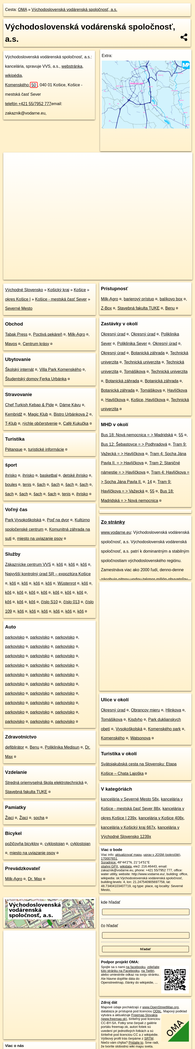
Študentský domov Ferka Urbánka (36, 379)
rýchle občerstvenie (40, 423)
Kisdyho (135, 719)
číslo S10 (49, 602)
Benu (34, 747)
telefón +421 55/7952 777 (28, 104)
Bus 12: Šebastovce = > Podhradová (134, 444)
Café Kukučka (76, 423)
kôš (60, 564)
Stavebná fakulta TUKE (26, 792)
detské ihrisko (75, 475)
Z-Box (106, 308)
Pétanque (14, 449)
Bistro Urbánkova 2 (71, 414)
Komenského (21, 85)
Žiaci (9, 818)
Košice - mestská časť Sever (61, 299)
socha (39, 818)
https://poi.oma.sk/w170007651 (170, 275)
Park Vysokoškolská (23, 520)
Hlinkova (173, 710)
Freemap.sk (132, 275)
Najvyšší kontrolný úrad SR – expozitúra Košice (48, 574)
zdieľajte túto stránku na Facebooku (130, 969)
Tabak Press (16, 334)
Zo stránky (113, 522)
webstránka (71, 66)
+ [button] (12, 161)
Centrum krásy (36, 344)
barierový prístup (139, 299)
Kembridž (13, 414)
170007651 (109, 858)
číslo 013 (71, 602)
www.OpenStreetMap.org (160, 1007)
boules (11, 484)
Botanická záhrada (148, 353)
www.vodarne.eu (116, 532)
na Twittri (147, 971)
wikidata (126, 866)
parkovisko (14, 637)
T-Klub (11, 423)
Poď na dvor (58, 520)
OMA (22, 9)
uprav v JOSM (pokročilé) (161, 855)
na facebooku (135, 967)
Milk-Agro (76, 334)
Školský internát (19, 369)
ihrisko (11, 475)
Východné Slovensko (24, 290)
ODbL (157, 1011)
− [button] (12, 169)
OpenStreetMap (106, 275)
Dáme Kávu (70, 405)
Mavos (11, 344)
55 (181, 435)
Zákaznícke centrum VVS (28, 564)
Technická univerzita (142, 362)
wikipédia (13, 75)
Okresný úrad (113, 334)
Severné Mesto (18, 308)
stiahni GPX (109, 866)
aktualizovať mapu (128, 855)
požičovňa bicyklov (22, 844)
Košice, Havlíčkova (148, 400)
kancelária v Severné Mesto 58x (130, 799)
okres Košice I (17, 299)
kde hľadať (111, 902)
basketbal (48, 475)
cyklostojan (55, 844)
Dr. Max (35, 879)
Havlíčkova (177, 390)
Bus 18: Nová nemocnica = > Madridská (137, 435)
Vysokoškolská (129, 729)
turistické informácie (46, 449)
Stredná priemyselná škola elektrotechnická (44, 782)
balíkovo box (171, 299)
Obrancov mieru (145, 710)
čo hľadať (109, 926)
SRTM (148, 1038)
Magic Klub (38, 414)
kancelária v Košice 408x (161, 818)
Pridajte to (135, 1042)
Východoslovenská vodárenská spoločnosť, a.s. (74, 9)
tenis (27, 484)
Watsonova (140, 738)
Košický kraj (58, 290)
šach (41, 484)
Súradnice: (109, 862)
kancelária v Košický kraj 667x (128, 827)
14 (149, 482)
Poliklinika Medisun (62, 747)
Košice (80, 290)
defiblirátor (14, 747)
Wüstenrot (66, 583)
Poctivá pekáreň (47, 334)
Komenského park (164, 729)
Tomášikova (134, 371)
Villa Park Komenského (60, 369)
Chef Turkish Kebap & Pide (29, 405)
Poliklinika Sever (132, 343)
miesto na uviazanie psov (40, 538)
